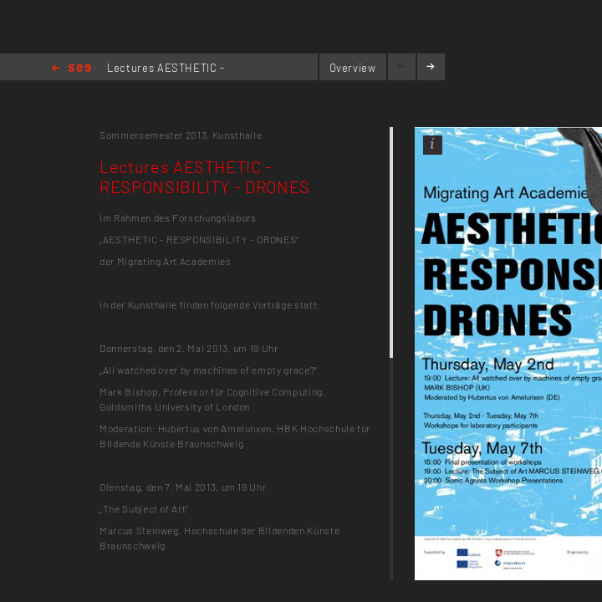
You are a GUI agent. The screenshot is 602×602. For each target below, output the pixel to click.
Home (71, 69)
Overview (352, 67)
